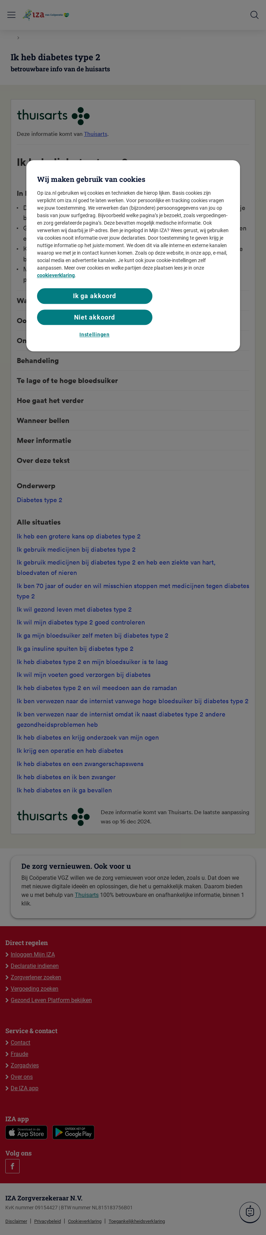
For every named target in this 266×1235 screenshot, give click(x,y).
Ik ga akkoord (94, 296)
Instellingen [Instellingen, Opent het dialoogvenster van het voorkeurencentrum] (94, 334)
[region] (133, 256)
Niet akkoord (94, 317)
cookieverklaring (56, 276)
